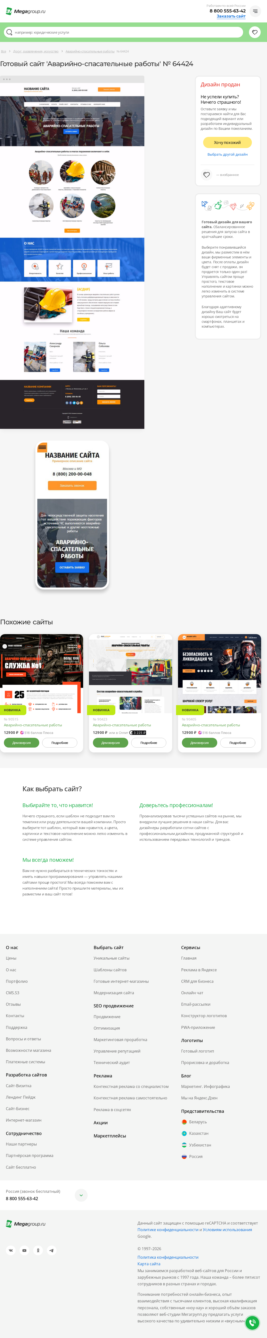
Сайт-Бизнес (18, 1108)
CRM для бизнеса (197, 981)
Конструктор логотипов (204, 1015)
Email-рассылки (195, 1004)
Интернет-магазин (23, 1120)
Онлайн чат (192, 992)
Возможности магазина (28, 1050)
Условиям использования (227, 1229)
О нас (11, 970)
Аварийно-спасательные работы (33, 724)
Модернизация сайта (114, 992)
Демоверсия (21, 742)
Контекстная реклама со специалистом (131, 1086)
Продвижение (107, 1016)
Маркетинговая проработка (120, 1039)
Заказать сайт (231, 16)
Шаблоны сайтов (110, 970)
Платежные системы (25, 1061)
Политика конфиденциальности (168, 1257)
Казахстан (194, 1133)
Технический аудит (112, 1062)
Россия (192, 1156)
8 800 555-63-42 (228, 11)
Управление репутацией (117, 1051)
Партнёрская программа (29, 1155)
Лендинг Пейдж (21, 1097)
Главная (189, 958)
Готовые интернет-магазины (121, 981)
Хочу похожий (227, 142)
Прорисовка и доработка (205, 1062)
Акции (101, 1122)
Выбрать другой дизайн (228, 154)
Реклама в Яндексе (199, 970)
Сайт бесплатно (21, 1167)
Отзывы (13, 1004)
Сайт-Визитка (18, 1085)
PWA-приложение (198, 1027)
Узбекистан (196, 1145)
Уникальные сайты (111, 958)
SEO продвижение (114, 1006)
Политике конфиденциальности (168, 1229)
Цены (11, 958)
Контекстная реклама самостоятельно (130, 1098)
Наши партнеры (21, 1144)
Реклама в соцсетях (112, 1109)
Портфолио (17, 981)
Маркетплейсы (110, 1136)
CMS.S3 (12, 992)
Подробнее (59, 742)
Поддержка (16, 1027)
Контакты (15, 1015)
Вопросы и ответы (23, 1039)
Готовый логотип (197, 1051)
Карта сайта (149, 1264)
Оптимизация (107, 1028)
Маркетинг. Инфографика (205, 1086)
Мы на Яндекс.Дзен (199, 1098)
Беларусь (194, 1122)
